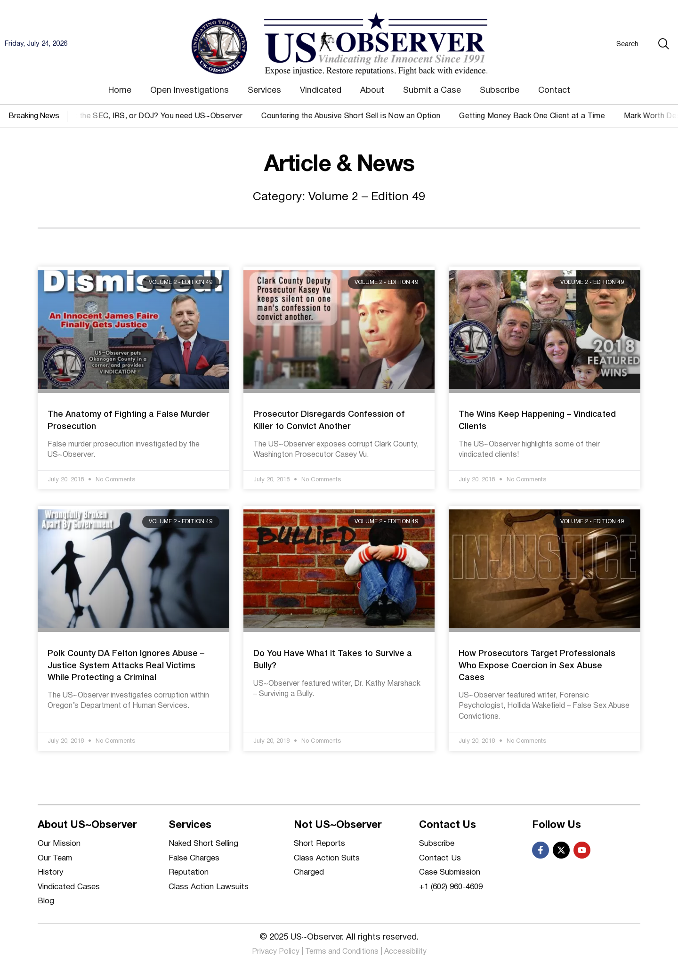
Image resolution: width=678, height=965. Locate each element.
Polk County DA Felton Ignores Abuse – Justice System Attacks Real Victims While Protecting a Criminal (126, 665)
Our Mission (59, 843)
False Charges (194, 858)
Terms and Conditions (342, 952)
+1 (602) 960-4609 (451, 887)
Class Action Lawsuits (209, 887)
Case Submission (449, 872)
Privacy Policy (275, 952)
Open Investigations (189, 91)
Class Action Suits (327, 858)
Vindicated (320, 91)
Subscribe (499, 91)
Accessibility (405, 952)
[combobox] (609, 44)
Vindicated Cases (69, 887)
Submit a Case (432, 91)
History (51, 872)
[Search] (665, 44)
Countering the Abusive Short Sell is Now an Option (360, 116)
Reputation (189, 872)
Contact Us (440, 858)
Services (264, 91)
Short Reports (319, 843)
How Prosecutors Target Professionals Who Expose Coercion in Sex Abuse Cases (537, 665)
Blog (46, 901)
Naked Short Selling (203, 843)
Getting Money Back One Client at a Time (541, 116)
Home (119, 91)
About (372, 91)
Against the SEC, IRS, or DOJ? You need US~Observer (156, 116)
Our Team (55, 858)
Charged (309, 872)
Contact (554, 91)
